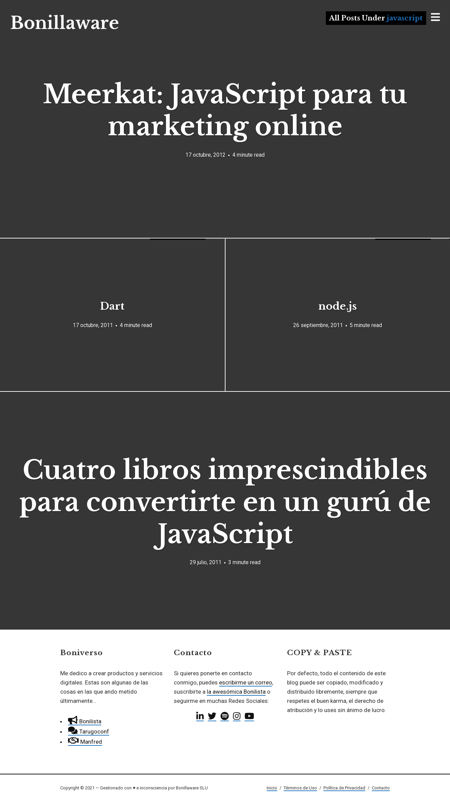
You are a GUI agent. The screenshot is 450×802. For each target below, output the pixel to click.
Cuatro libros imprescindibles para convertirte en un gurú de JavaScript (225, 502)
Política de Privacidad (344, 787)
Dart (112, 306)
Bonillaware (64, 23)
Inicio (272, 787)
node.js (337, 306)
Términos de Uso (300, 787)
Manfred (85, 741)
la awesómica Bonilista (236, 691)
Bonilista (84, 721)
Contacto (381, 787)
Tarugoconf (88, 731)
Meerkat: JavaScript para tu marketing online (225, 110)
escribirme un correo (245, 682)
